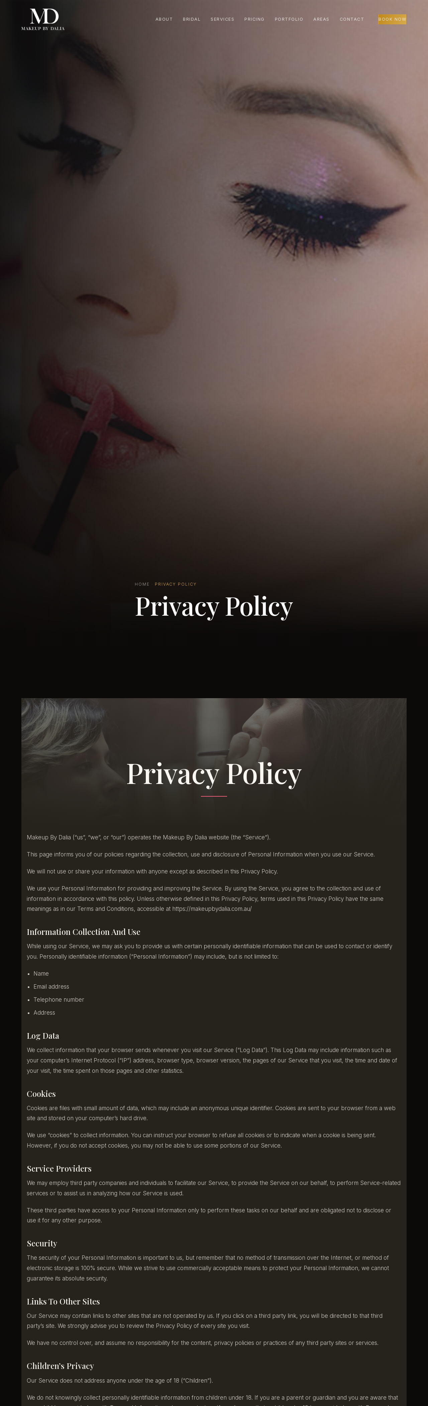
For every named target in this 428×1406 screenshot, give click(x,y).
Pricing (254, 19)
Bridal (192, 19)
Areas (321, 19)
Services (222, 19)
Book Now (392, 19)
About (164, 19)
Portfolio (289, 19)
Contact (352, 19)
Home (142, 584)
